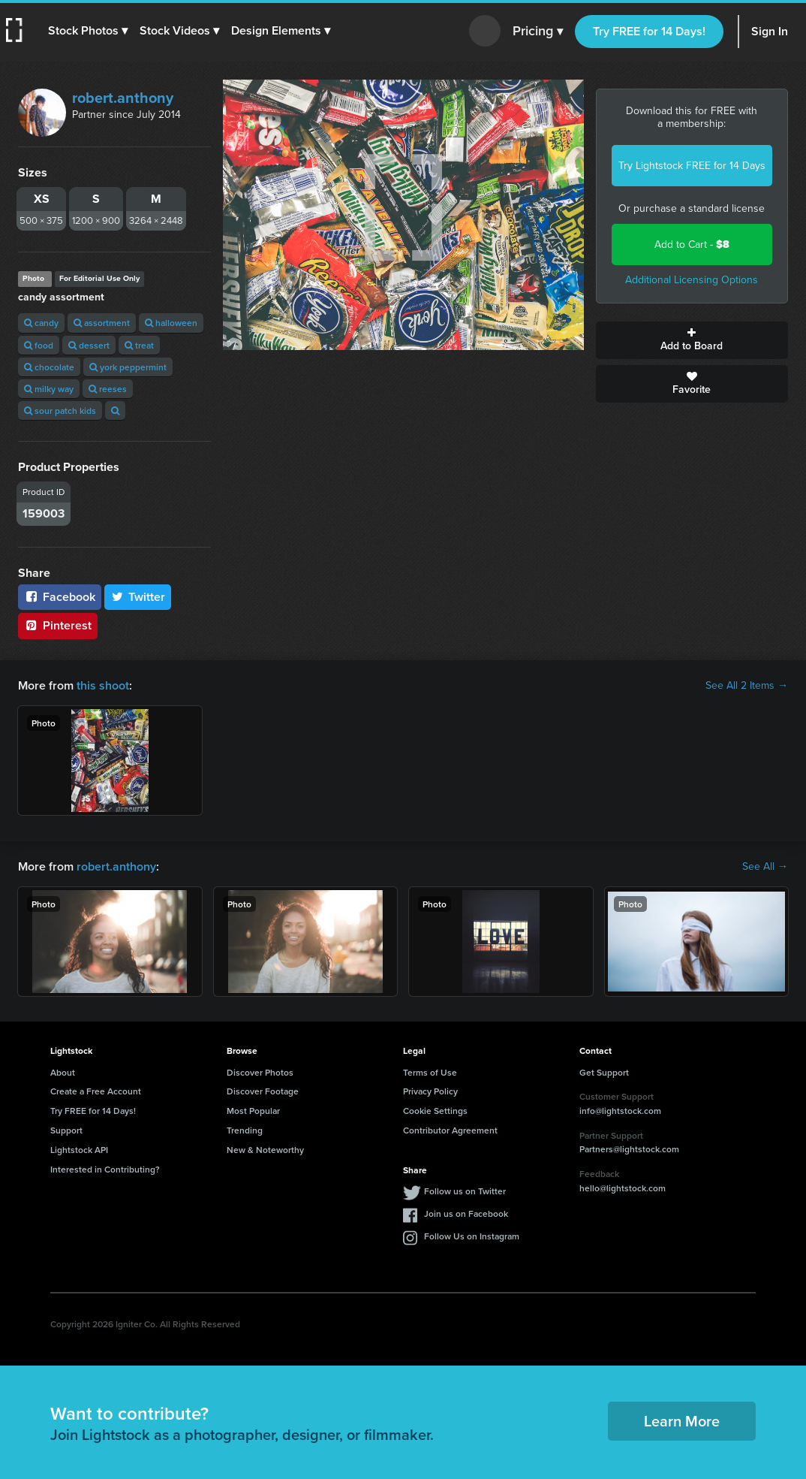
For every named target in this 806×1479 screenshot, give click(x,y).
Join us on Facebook (466, 1213)
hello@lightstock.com (622, 1188)
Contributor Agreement (450, 1130)
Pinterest (58, 625)
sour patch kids (60, 410)
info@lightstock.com (620, 1110)
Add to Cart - (691, 244)
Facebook (59, 596)
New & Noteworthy (265, 1149)
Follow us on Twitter (465, 1191)
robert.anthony (122, 97)
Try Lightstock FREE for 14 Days (691, 166)
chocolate (49, 367)
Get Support (604, 1072)
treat (139, 345)
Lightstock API (79, 1149)
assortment (102, 322)
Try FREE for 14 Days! (649, 31)
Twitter (138, 596)
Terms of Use (430, 1072)
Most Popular (253, 1110)
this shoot (103, 685)
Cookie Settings (435, 1110)
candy (41, 322)
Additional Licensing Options (691, 280)
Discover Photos (260, 1072)
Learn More (682, 1421)
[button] (88, 31)
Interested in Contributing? (105, 1169)
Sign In (769, 31)
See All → (765, 866)
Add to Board (692, 340)
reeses (108, 388)
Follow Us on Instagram (471, 1236)
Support (66, 1130)
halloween (171, 322)
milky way (49, 388)
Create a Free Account (95, 1091)
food (38, 345)
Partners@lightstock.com (629, 1148)
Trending (245, 1130)
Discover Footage (263, 1091)
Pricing (538, 31)
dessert (89, 345)
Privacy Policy (430, 1091)
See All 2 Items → (746, 685)
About (62, 1072)
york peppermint (128, 367)
